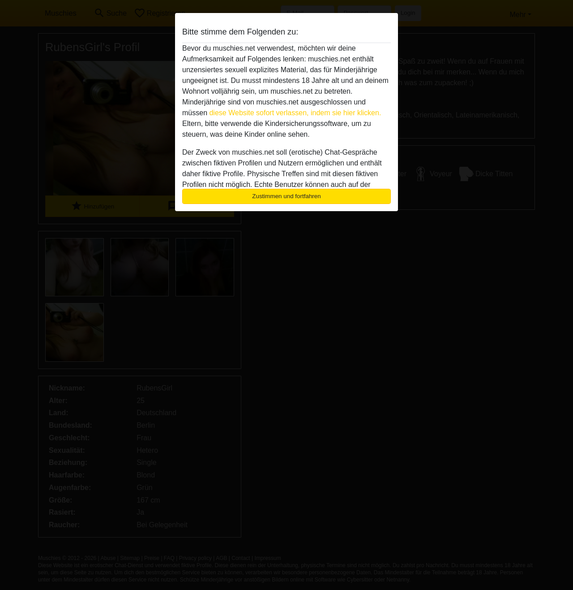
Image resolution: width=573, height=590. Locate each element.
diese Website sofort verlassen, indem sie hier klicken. (295, 113)
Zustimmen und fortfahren (286, 196)
